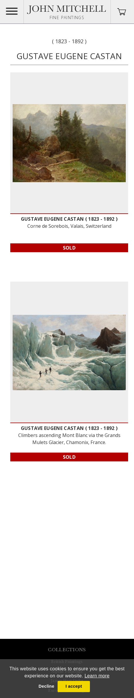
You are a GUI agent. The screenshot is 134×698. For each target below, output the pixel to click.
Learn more (97, 675)
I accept (74, 686)
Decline (46, 686)
